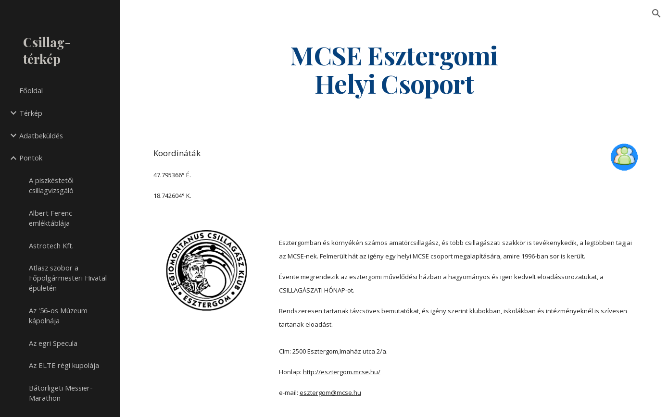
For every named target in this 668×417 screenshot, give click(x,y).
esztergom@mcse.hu (330, 392)
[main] (394, 68)
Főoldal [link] (31, 90)
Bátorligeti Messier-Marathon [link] (61, 393)
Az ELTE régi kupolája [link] (64, 365)
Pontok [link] (30, 157)
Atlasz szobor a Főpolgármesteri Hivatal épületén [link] (68, 278)
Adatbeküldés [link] (41, 135)
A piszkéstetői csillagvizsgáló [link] (51, 185)
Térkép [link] (30, 113)
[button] (656, 13)
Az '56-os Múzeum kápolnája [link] (58, 315)
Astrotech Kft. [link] (51, 245)
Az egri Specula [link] (53, 343)
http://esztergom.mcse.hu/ (341, 372)
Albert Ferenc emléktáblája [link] (50, 218)
